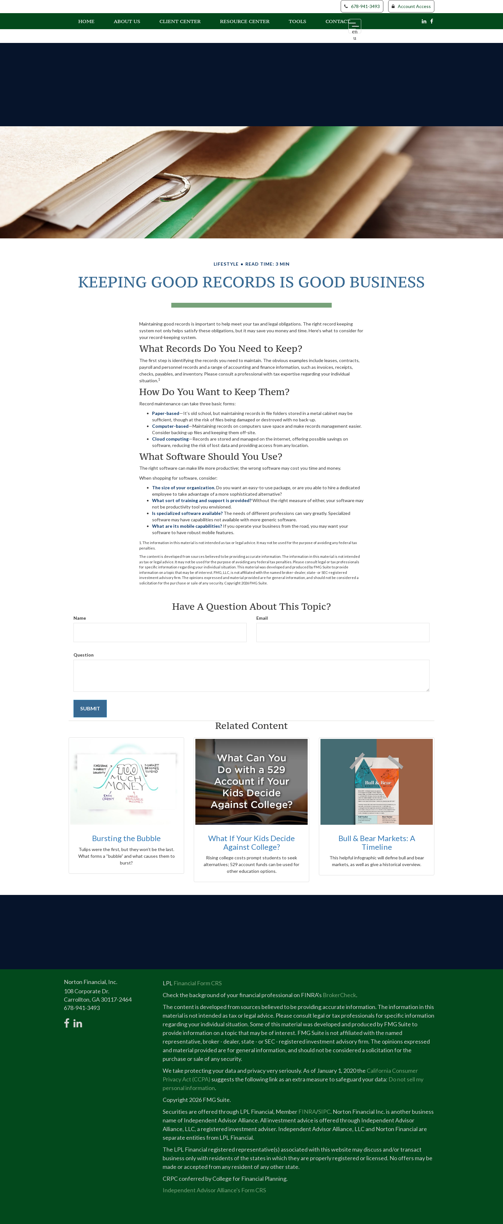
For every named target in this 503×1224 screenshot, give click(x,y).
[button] (127, 20)
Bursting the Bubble (126, 838)
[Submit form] (90, 708)
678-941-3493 (362, 6)
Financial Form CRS (198, 983)
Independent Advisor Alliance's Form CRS (214, 1190)
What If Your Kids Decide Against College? (251, 842)
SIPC (324, 1111)
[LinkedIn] (424, 20)
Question (83, 654)
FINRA (307, 1111)
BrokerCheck (339, 994)
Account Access (411, 6)
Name (79, 618)
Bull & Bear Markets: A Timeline (376, 842)
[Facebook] (431, 20)
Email (262, 618)
